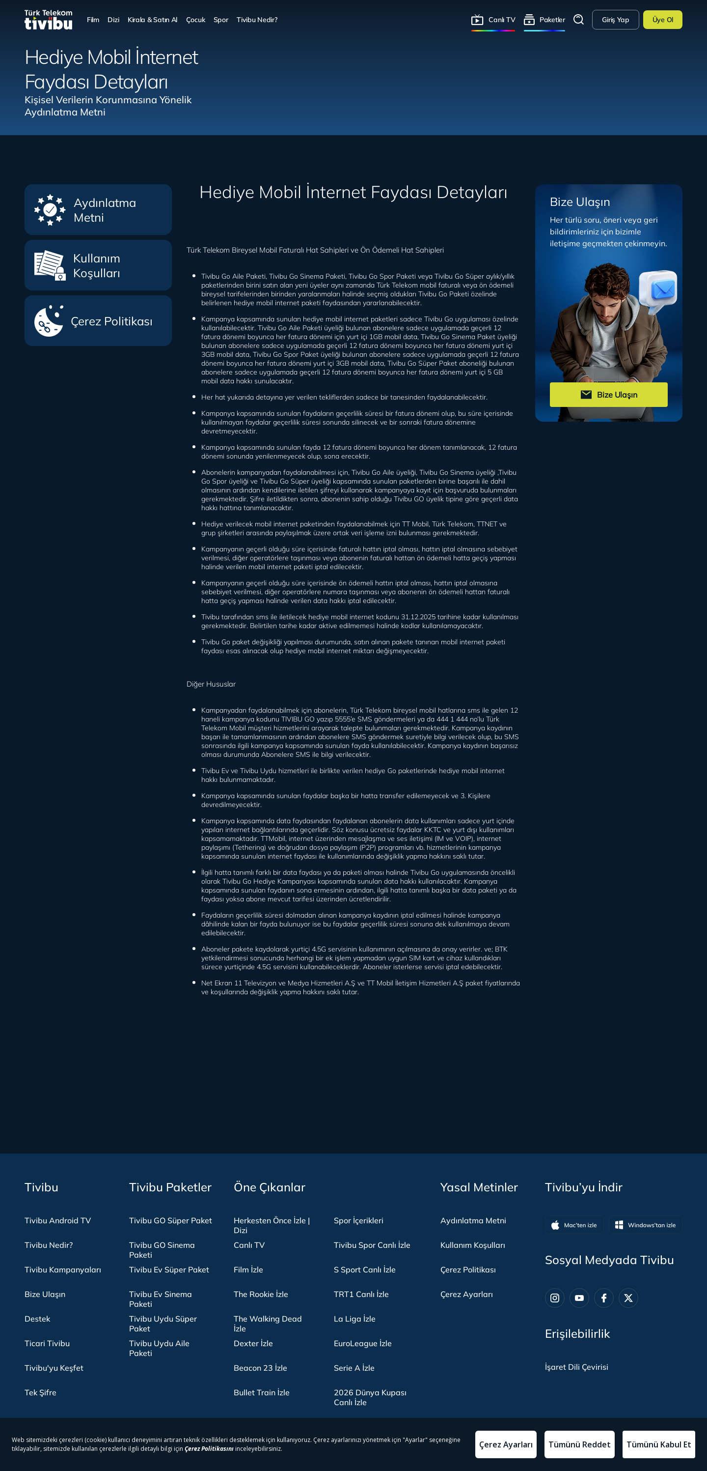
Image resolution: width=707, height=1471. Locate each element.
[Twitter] (628, 1298)
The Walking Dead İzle (268, 1323)
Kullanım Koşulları (77, 265)
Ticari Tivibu (47, 1343)
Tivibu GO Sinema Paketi (162, 1250)
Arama (579, 20)
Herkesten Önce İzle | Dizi (272, 1225)
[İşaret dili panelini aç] (576, 1367)
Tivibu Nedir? (257, 19)
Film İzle (248, 1269)
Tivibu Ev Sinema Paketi (160, 1299)
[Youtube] (579, 1298)
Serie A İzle (354, 1368)
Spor (221, 19)
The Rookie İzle (261, 1294)
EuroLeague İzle (363, 1343)
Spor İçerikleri (358, 1220)
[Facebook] (604, 1298)
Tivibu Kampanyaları (63, 1269)
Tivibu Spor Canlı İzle (372, 1245)
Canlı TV (502, 19)
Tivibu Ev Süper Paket (169, 1269)
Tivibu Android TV (58, 1220)
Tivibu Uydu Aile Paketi (159, 1348)
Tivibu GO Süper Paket (170, 1220)
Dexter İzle (253, 1343)
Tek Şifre (40, 1392)
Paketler (552, 19)
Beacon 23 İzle (260, 1368)
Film (93, 19)
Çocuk (195, 19)
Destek (37, 1319)
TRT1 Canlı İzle (361, 1294)
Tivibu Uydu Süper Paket (163, 1323)
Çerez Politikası (93, 321)
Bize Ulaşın (45, 1294)
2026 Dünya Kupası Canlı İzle (370, 1397)
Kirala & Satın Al (152, 19)
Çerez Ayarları (466, 1294)
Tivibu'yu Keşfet (54, 1368)
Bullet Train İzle (262, 1392)
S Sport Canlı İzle (365, 1269)
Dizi (113, 19)
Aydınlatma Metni (85, 210)
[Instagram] (555, 1298)
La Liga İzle (355, 1319)
